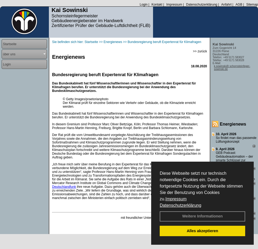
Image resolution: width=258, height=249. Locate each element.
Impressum (175, 199)
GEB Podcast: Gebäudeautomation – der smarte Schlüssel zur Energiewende (234, 158)
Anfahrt (226, 4)
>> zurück (200, 51)
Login (143, 4)
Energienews (233, 124)
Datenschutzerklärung (180, 205)
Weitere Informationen (202, 216)
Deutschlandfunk (64, 187)
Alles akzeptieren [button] (202, 231)
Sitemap (252, 4)
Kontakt (156, 4)
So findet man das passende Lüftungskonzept (236, 139)
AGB (239, 4)
